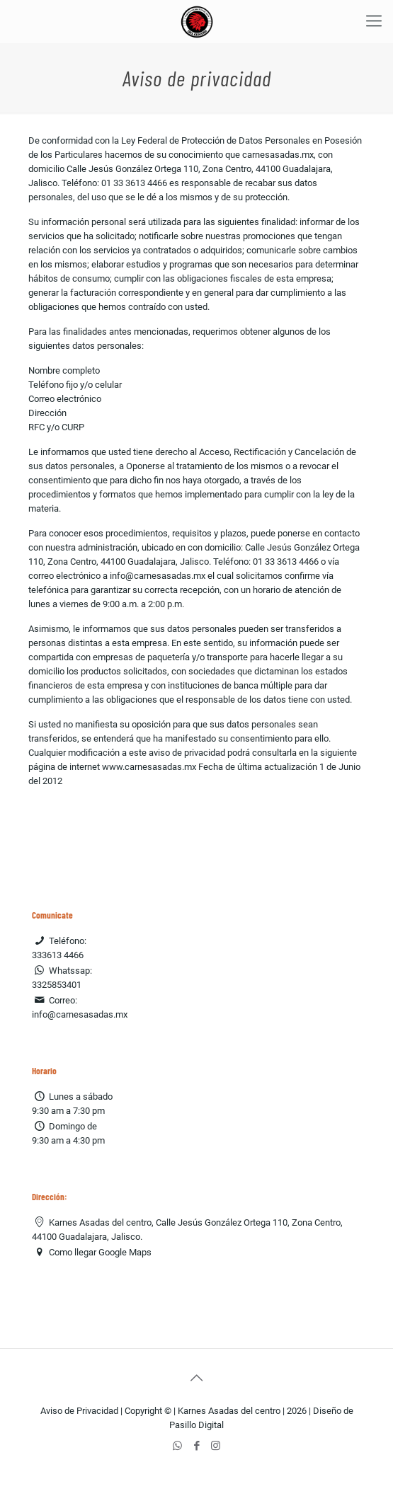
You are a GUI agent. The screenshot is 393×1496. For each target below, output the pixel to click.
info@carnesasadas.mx (79, 1014)
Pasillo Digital (196, 1425)
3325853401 (56, 984)
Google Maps (125, 1252)
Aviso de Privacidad (79, 1410)
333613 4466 (58, 955)
